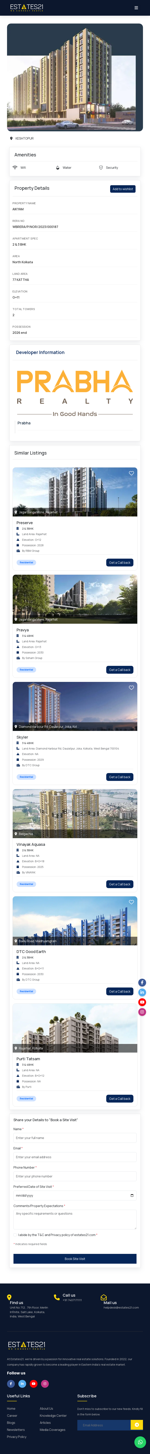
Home (11, 1408)
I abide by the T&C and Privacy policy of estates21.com (57, 1235)
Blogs (11, 1422)
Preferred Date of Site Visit (33, 1186)
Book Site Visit (75, 1259)
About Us (46, 1408)
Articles (45, 1422)
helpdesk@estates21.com (121, 1307)
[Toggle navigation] (136, 8)
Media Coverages (52, 1430)
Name (18, 1129)
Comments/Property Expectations (39, 1206)
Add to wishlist (123, 189)
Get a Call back (119, 562)
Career (12, 1415)
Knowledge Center (53, 1415)
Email (18, 1148)
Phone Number (25, 1167)
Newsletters (16, 1430)
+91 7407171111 (72, 1300)
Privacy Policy (16, 1437)
